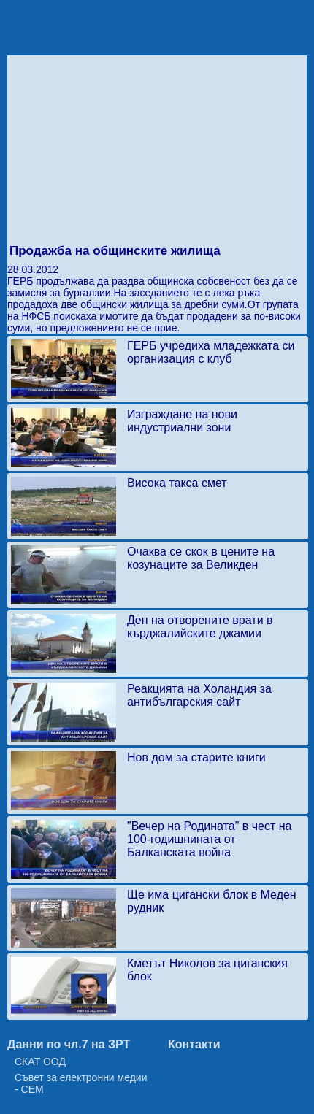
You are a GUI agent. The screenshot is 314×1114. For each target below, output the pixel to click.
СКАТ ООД (40, 1061)
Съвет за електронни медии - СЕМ (81, 1083)
